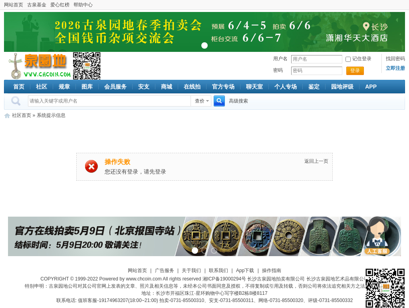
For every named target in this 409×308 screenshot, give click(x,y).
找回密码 (395, 58)
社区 (41, 86)
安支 (143, 86)
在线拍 (192, 86)
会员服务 (115, 86)
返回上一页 (316, 161)
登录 (355, 70)
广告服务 (164, 270)
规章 (64, 86)
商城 (166, 86)
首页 (18, 86)
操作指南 (271, 270)
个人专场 (285, 86)
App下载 (245, 270)
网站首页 (13, 5)
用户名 (280, 58)
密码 (278, 70)
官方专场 (223, 86)
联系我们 (218, 270)
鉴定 (314, 86)
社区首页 (21, 115)
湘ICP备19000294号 (224, 279)
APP (371, 86)
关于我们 (191, 270)
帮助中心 (83, 5)
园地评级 (342, 86)
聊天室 (254, 86)
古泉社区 (38, 66)
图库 (87, 86)
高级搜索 (238, 101)
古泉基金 (36, 5)
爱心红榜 (59, 5)
